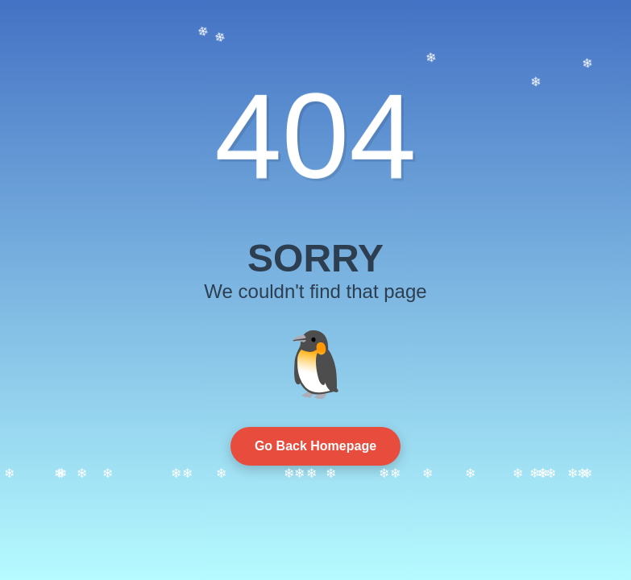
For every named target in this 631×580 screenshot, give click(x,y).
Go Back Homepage (315, 446)
